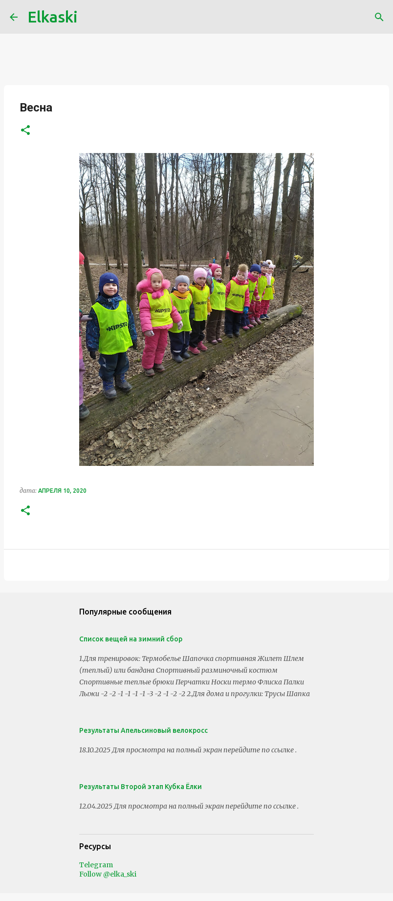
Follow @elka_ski (107, 874)
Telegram (96, 864)
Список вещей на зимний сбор (130, 639)
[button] (25, 130)
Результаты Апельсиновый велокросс (143, 730)
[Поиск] (379, 17)
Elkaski (52, 16)
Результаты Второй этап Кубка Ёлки (140, 787)
